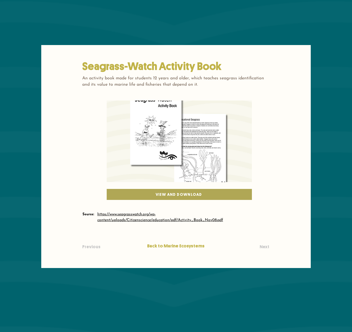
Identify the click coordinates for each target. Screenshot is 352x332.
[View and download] (179, 194)
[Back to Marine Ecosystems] (176, 245)
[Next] (255, 246)
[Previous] (100, 246)
